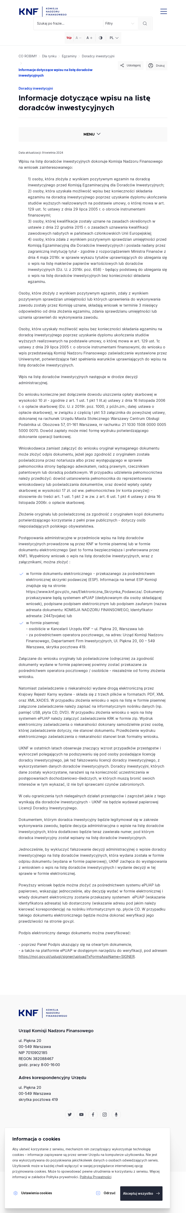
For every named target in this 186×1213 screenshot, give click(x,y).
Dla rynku (49, 56)
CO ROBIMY (28, 56)
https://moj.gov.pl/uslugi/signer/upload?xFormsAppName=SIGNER (77, 956)
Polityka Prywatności (95, 1177)
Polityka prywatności (62, 1177)
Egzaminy (69, 56)
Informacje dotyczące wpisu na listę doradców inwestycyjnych (56, 72)
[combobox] (113, 38)
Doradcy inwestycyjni (98, 56)
